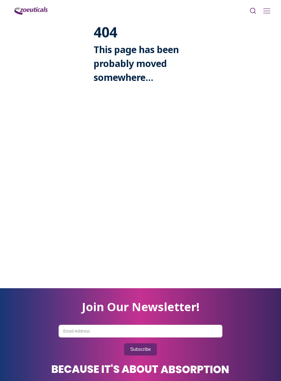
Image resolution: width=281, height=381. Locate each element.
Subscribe (140, 349)
